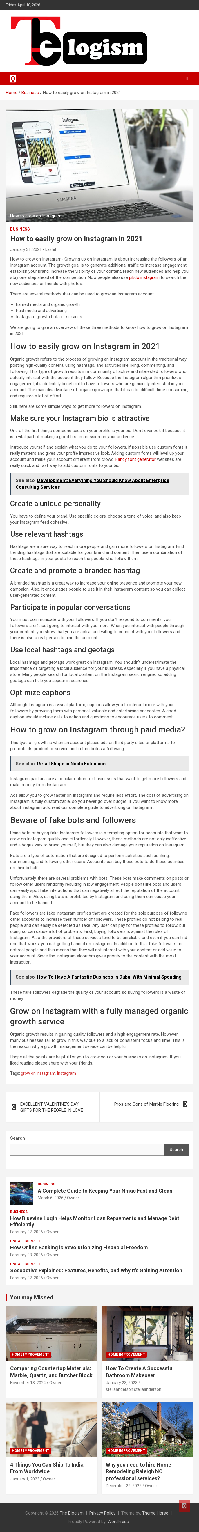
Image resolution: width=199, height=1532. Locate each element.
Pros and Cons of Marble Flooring (146, 1104)
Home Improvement (30, 1354)
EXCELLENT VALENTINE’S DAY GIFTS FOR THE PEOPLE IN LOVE (51, 1107)
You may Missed (31, 1297)
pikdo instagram (144, 277)
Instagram (66, 1073)
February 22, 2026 (26, 1278)
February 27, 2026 (26, 1232)
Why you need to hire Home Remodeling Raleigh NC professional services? (138, 1471)
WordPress (118, 1521)
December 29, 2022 (124, 1485)
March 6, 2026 (51, 1198)
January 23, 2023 (122, 1382)
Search (176, 1149)
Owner (73, 1198)
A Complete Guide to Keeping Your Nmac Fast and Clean (105, 1191)
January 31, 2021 (26, 249)
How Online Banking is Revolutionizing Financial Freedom (79, 1247)
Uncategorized (25, 1241)
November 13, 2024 (28, 1382)
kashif (51, 249)
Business (20, 229)
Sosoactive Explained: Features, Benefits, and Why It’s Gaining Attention (96, 1270)
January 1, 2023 (24, 1479)
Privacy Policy (102, 1513)
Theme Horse (155, 1513)
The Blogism (72, 1513)
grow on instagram (38, 1073)
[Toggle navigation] (13, 78)
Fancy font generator (135, 459)
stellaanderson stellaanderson (133, 1389)
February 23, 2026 (26, 1255)
